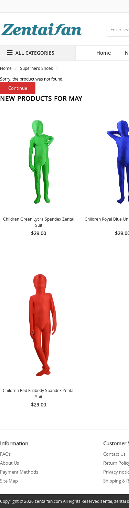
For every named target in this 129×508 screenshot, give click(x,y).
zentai (106, 501)
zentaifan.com (48, 501)
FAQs (5, 454)
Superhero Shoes (36, 68)
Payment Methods (19, 472)
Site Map (9, 481)
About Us (9, 463)
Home (103, 53)
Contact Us (114, 454)
